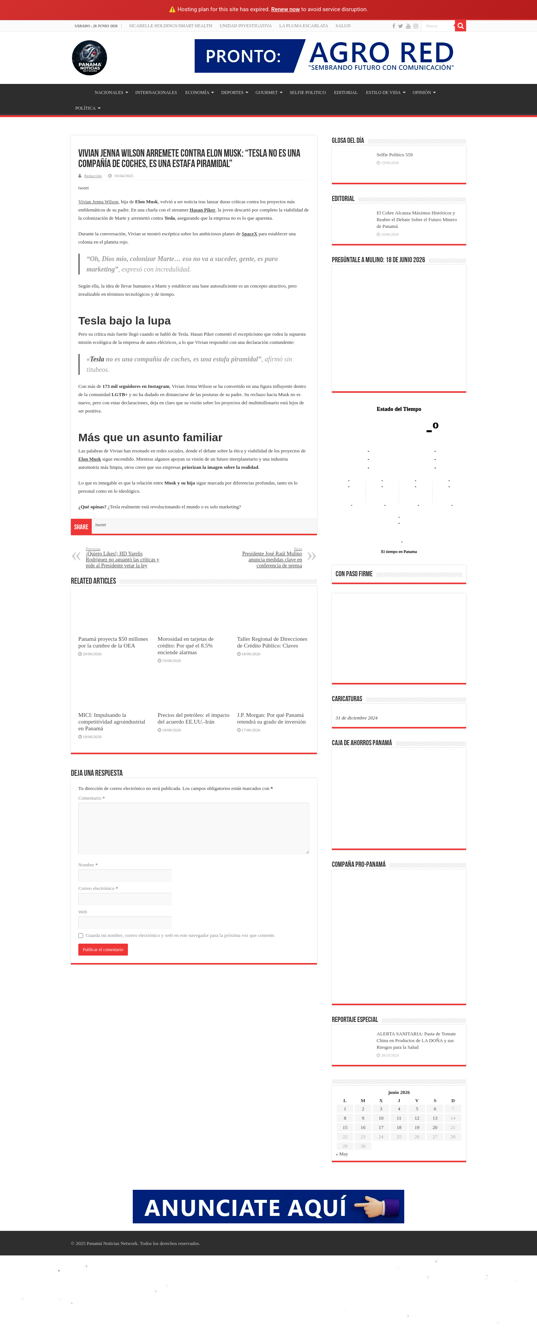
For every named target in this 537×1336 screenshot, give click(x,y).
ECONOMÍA (197, 92)
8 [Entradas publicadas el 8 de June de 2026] (345, 1118)
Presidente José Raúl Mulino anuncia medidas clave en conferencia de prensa (264, 557)
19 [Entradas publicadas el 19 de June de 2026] (417, 1127)
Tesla (97, 359)
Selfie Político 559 (395, 154)
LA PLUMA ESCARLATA (303, 25)
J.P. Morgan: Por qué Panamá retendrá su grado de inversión (271, 718)
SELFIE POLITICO (308, 92)
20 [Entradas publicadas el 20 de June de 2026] (435, 1127)
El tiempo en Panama (399, 551)
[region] (399, 640)
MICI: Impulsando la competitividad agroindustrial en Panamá (111, 721)
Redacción (93, 175)
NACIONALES (109, 92)
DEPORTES (232, 92)
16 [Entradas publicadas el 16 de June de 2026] (363, 1127)
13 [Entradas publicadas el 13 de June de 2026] (435, 1118)
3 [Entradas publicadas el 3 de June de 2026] (381, 1108)
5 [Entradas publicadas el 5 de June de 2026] (417, 1108)
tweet (83, 188)
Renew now (285, 9)
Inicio (80, 92)
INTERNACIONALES (156, 92)
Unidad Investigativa (246, 25)
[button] (347, 638)
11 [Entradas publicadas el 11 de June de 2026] (399, 1118)
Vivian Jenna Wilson (98, 201)
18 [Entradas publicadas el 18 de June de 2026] (398, 1127)
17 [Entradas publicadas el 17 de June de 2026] (381, 1127)
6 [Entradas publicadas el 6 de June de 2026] (435, 1108)
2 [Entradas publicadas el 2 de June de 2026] (363, 1108)
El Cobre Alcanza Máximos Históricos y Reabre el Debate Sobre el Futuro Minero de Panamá (417, 219)
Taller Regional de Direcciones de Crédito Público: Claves (272, 642)
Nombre (88, 865)
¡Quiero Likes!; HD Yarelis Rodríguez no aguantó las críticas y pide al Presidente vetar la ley (124, 557)
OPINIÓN (422, 92)
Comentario (91, 798)
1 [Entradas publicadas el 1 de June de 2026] (345, 1108)
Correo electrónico (98, 888)
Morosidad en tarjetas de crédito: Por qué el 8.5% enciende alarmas (186, 645)
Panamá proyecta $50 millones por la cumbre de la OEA (113, 642)
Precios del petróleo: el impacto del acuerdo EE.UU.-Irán (194, 718)
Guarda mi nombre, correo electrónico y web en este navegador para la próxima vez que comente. (181, 935)
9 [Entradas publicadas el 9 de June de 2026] (363, 1118)
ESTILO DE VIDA (383, 92)
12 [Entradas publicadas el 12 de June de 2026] (417, 1118)
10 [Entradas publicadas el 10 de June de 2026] (381, 1118)
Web (82, 912)
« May (342, 1154)
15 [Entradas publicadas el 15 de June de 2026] (345, 1127)
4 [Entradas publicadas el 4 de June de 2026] (399, 1108)
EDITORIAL (346, 92)
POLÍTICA (85, 108)
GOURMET (266, 92)
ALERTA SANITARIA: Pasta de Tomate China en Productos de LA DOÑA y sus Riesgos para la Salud (416, 1040)
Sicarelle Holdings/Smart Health (170, 25)
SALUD (343, 25)
